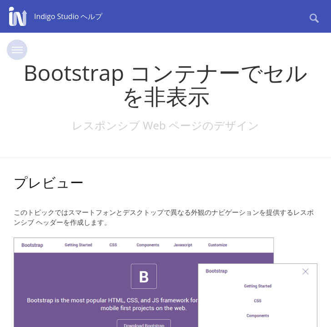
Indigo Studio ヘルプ (68, 16)
